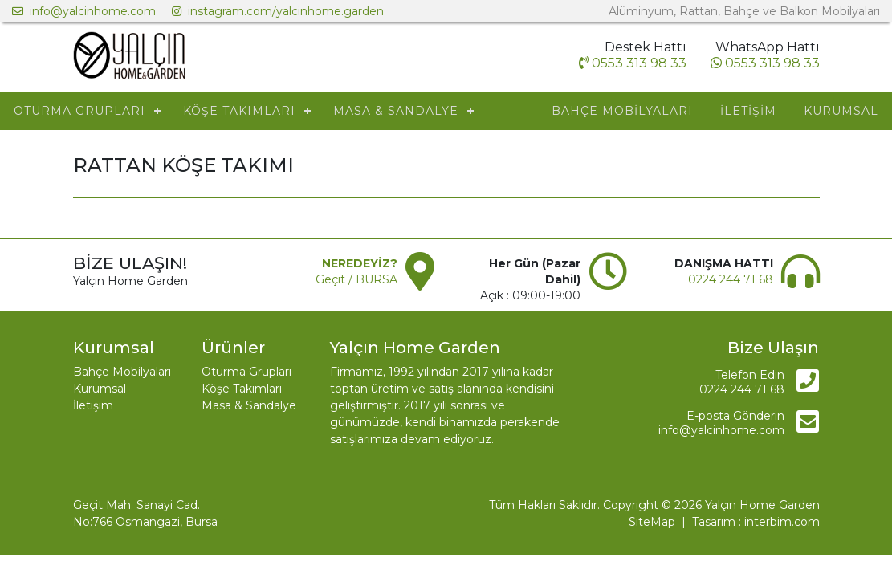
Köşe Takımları (242, 388)
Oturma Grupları (246, 371)
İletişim (93, 405)
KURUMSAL (841, 111)
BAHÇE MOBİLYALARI (622, 111)
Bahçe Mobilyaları (122, 371)
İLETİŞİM (748, 111)
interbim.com (782, 522)
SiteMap (652, 522)
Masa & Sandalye (249, 405)
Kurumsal (99, 388)
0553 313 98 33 (765, 63)
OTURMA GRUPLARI (79, 111)
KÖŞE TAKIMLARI (239, 111)
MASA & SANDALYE (395, 111)
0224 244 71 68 (730, 279)
